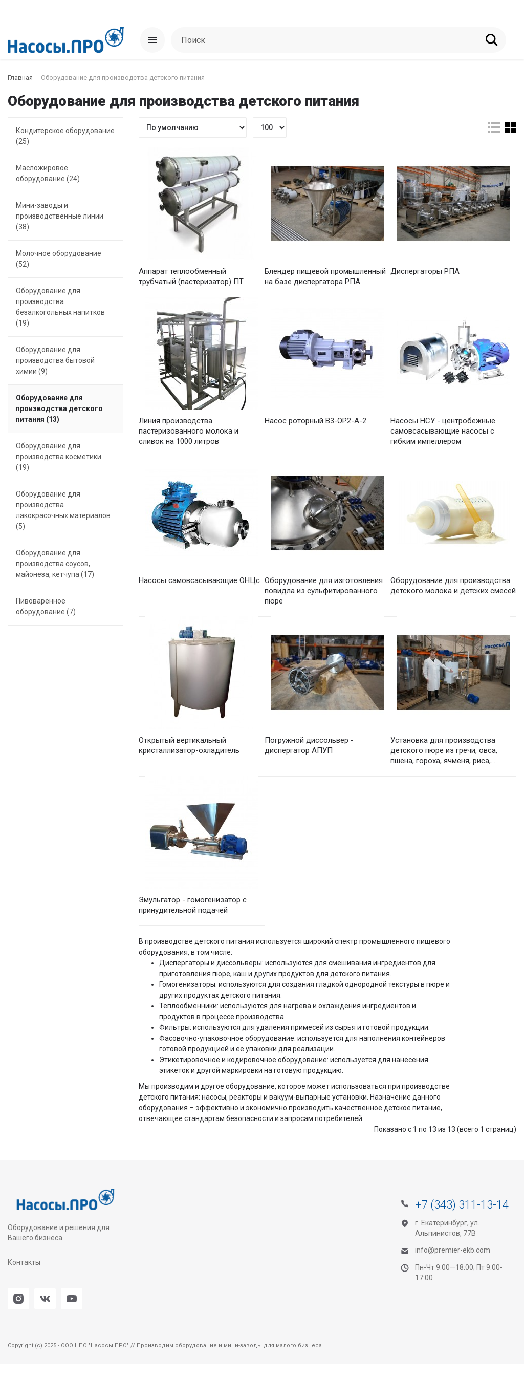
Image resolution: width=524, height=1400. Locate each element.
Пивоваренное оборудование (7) (46, 606)
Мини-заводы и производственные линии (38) (59, 216)
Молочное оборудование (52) (58, 258)
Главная (20, 77)
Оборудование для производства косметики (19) (58, 456)
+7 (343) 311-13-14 (462, 1241)
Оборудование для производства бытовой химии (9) (55, 360)
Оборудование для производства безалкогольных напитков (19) (60, 307)
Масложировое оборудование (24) (48, 173)
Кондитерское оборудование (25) (65, 135)
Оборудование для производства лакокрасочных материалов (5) (63, 510)
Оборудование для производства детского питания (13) (59, 408)
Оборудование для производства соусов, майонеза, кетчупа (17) (55, 563)
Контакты (24, 1298)
